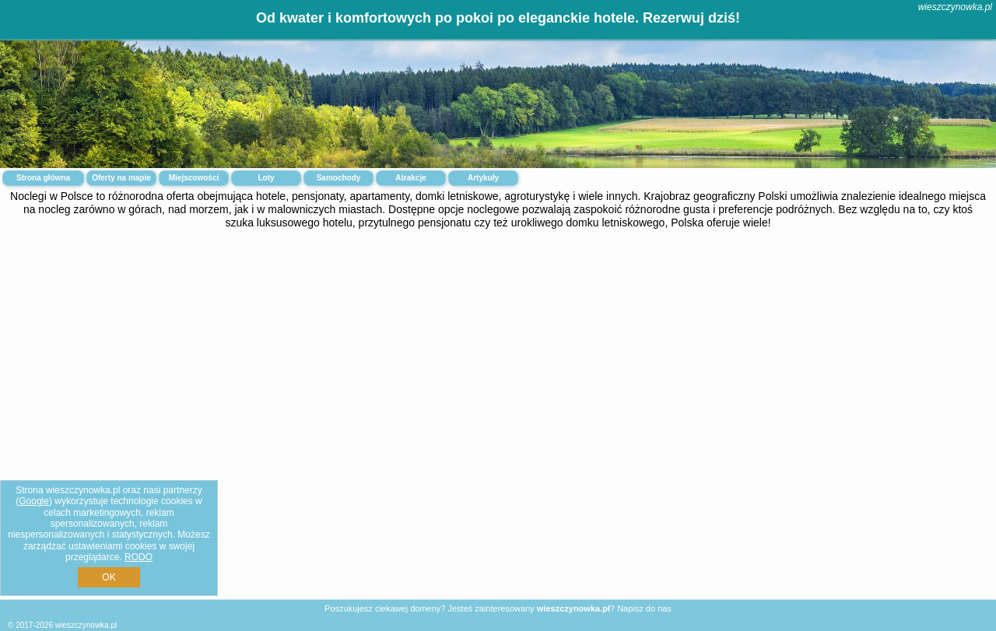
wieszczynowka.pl (955, 7)
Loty (266, 178)
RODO (138, 557)
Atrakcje (410, 178)
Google (34, 501)
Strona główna (43, 178)
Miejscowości (194, 178)
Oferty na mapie (121, 178)
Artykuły (483, 178)
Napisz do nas (644, 608)
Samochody (339, 178)
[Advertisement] (498, 359)
